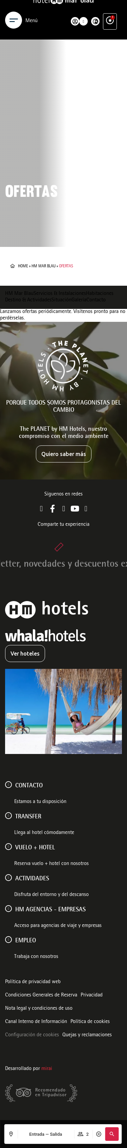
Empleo (25, 941)
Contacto (96, 300)
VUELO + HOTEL (35, 848)
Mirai (46, 1069)
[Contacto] (8, 784)
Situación (61, 300)
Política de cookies (90, 1022)
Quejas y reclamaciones (87, 1035)
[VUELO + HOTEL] (8, 846)
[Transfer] (8, 815)
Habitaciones (99, 294)
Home (23, 266)
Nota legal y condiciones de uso (38, 1008)
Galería (78, 300)
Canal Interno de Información (36, 1022)
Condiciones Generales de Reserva (41, 995)
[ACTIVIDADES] (8, 877)
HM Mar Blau (43, 266)
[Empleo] (8, 939)
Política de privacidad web (33, 982)
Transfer (28, 817)
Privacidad (92, 995)
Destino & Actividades (28, 300)
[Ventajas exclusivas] (110, 13)
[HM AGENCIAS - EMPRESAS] (8, 908)
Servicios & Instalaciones (60, 294)
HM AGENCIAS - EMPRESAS (50, 910)
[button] (112, 1134)
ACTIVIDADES (32, 879)
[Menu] (13, 12)
